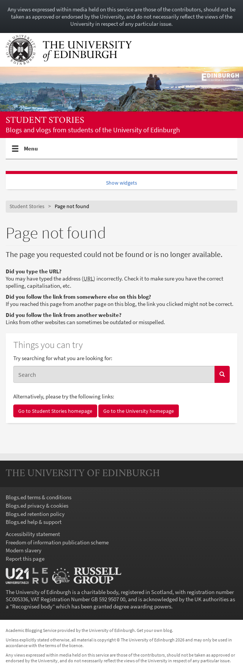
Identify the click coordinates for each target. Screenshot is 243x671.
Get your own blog (154, 630)
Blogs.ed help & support (34, 521)
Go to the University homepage (138, 411)
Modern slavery (23, 550)
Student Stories (45, 120)
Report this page (25, 558)
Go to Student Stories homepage (55, 411)
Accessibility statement (33, 534)
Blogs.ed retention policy (35, 513)
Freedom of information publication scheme (57, 542)
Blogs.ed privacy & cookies (37, 505)
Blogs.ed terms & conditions (38, 497)
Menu (31, 152)
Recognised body (32, 606)
